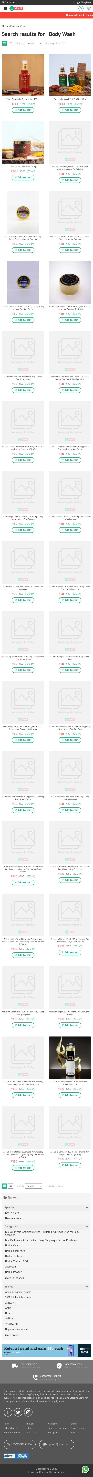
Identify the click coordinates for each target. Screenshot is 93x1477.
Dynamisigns (59, 1472)
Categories (53, 1423)
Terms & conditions (57, 1428)
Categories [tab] (46, 1226)
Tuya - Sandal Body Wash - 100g (23, 167)
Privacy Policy (77, 1428)
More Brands (12, 1335)
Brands (74, 1423)
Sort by (20, 43)
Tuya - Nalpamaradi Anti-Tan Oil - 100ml (70, 99)
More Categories (14, 1278)
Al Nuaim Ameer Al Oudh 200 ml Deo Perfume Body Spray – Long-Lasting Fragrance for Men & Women (23, 869)
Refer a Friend (10, 1428)
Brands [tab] (46, 1286)
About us (30, 1423)
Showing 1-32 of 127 (55, 43)
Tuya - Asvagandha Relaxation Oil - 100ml (23, 99)
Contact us (31, 1432)
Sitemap (75, 1432)
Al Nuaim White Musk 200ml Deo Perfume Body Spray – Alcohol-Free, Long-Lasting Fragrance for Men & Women (23, 1154)
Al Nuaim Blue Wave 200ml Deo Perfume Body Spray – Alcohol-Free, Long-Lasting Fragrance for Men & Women (23, 941)
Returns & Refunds (13, 1432)
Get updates (54, 1432)
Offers (29, 1428)
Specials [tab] (46, 1207)
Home (6, 1423)
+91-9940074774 (19, 1444)
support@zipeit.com (56, 1444)
